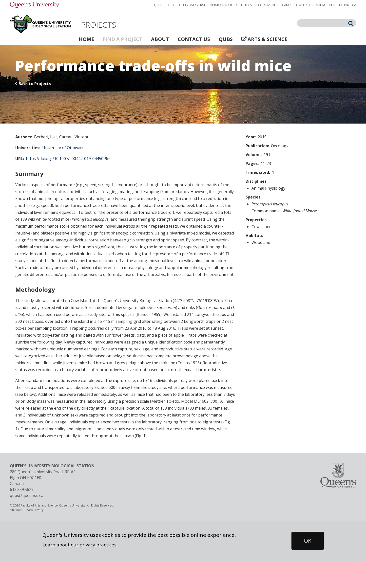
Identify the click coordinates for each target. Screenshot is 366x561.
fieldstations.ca (342, 5)
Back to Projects (35, 83)
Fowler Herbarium (310, 5)
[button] (307, 541)
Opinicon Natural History (231, 5)
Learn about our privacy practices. (79, 545)
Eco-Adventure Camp (273, 5)
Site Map (16, 510)
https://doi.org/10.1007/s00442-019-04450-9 (68, 158)
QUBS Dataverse (192, 5)
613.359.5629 (22, 489)
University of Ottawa (63, 147)
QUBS (158, 5)
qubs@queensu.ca (26, 495)
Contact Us (194, 39)
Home (86, 39)
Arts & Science (267, 39)
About (160, 39)
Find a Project (122, 39)
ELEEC (171, 5)
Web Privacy (34, 510)
